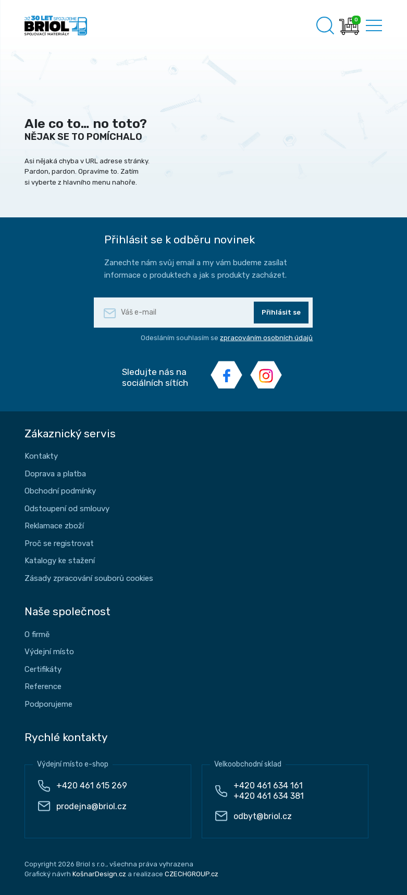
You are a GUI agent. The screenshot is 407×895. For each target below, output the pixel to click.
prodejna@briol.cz (91, 806)
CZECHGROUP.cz (191, 874)
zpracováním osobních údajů (266, 338)
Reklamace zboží (54, 525)
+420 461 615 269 (91, 785)
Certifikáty (42, 669)
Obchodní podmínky (60, 491)
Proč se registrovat (59, 543)
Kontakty (41, 456)
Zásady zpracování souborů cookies (88, 578)
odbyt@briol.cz (262, 816)
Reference (42, 686)
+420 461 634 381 (268, 796)
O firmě (37, 634)
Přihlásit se (281, 312)
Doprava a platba (55, 473)
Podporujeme (48, 704)
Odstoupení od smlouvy (66, 508)
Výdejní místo (49, 651)
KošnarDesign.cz (99, 874)
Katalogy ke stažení (59, 560)
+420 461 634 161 (268, 785)
